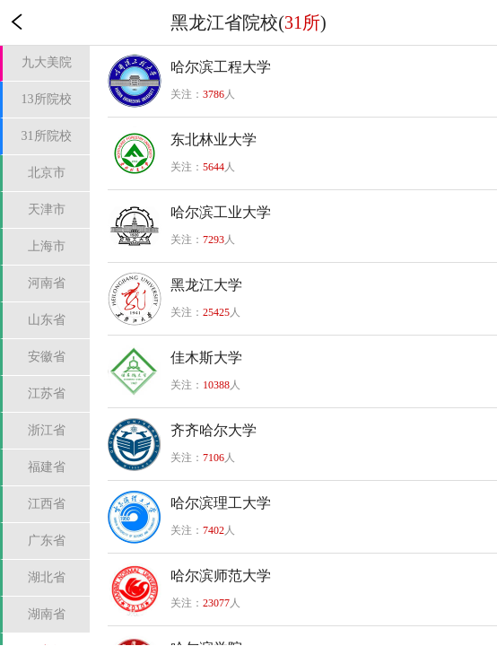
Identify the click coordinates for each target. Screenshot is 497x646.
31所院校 (47, 136)
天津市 (46, 209)
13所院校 (47, 99)
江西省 (46, 504)
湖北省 (46, 577)
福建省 (46, 467)
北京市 (46, 172)
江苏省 (46, 393)
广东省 (46, 540)
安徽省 (46, 356)
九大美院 (47, 62)
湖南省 (46, 614)
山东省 (46, 320)
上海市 (46, 246)
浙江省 (46, 430)
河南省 (46, 283)
